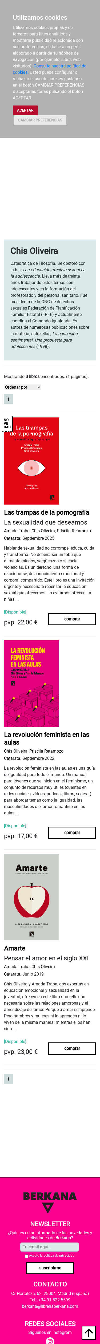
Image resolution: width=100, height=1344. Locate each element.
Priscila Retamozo (74, 530)
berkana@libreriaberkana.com (50, 1306)
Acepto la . (52, 1255)
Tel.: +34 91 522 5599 (50, 1299)
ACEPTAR (25, 110)
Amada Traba (17, 530)
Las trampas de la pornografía (46, 512)
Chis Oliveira (43, 530)
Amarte (14, 948)
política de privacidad (58, 1255)
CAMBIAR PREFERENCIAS (40, 120)
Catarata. (12, 538)
